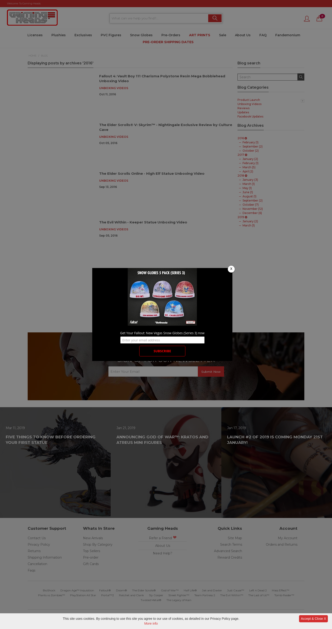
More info (151, 623)
